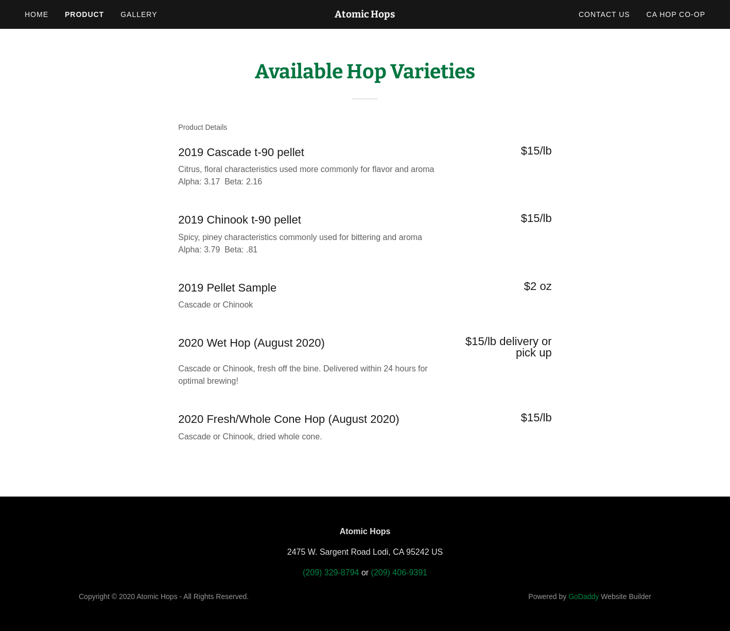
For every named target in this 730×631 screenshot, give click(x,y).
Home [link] (36, 14)
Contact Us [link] (604, 14)
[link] (365, 14)
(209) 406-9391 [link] (399, 572)
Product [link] (84, 14)
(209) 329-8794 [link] (331, 572)
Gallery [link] (138, 14)
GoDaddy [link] (583, 596)
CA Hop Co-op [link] (676, 14)
